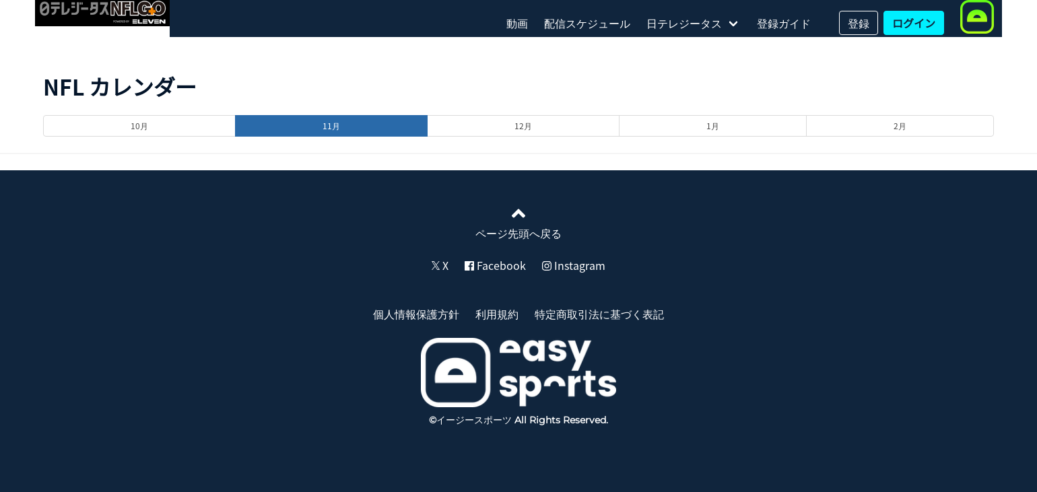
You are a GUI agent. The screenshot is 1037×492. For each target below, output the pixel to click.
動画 (517, 23)
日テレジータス (684, 23)
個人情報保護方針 (416, 314)
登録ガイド (784, 23)
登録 (858, 23)
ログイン (913, 23)
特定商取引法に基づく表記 (599, 314)
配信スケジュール (587, 23)
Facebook (495, 265)
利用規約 (496, 314)
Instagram (573, 265)
